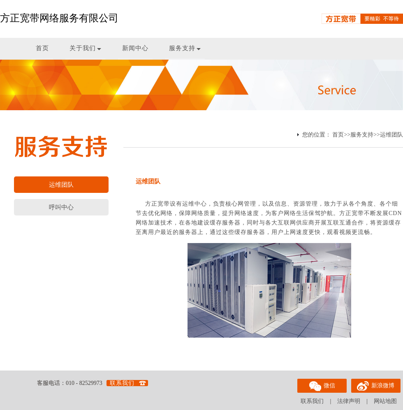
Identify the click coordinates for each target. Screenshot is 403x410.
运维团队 (391, 135)
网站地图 (385, 401)
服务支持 (185, 48)
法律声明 (348, 401)
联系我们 (122, 383)
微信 (322, 385)
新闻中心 (135, 48)
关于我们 (85, 48)
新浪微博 (376, 385)
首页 (42, 48)
